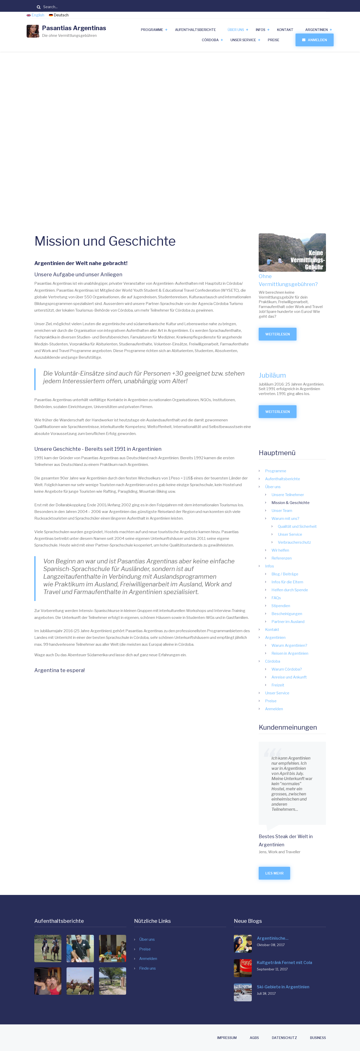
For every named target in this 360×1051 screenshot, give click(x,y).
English (36, 15)
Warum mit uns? (297, 518)
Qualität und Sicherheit (308, 526)
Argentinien (316, 30)
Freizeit (289, 685)
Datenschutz (284, 1037)
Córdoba (210, 40)
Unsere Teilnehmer (299, 494)
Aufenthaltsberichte (195, 30)
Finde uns (147, 968)
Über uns (236, 30)
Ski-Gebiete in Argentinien (283, 986)
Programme (152, 30)
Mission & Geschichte (302, 502)
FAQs (287, 598)
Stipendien (292, 606)
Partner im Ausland (299, 621)
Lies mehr (286, 873)
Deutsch (59, 15)
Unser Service (243, 40)
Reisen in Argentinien (301, 653)
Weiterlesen (292, 336)
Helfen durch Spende (301, 590)
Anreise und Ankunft (300, 677)
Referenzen (293, 558)
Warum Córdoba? (298, 669)
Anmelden (317, 40)
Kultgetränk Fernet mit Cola (284, 962)
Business (318, 1037)
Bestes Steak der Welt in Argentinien (297, 840)
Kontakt (285, 30)
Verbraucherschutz (305, 542)
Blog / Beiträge (296, 574)
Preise (273, 40)
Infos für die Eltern (298, 582)
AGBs (254, 1037)
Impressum (227, 1037)
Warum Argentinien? (301, 645)
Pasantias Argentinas (74, 28)
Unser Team (293, 510)
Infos (260, 30)
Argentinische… (272, 938)
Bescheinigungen (298, 613)
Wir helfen (291, 550)
